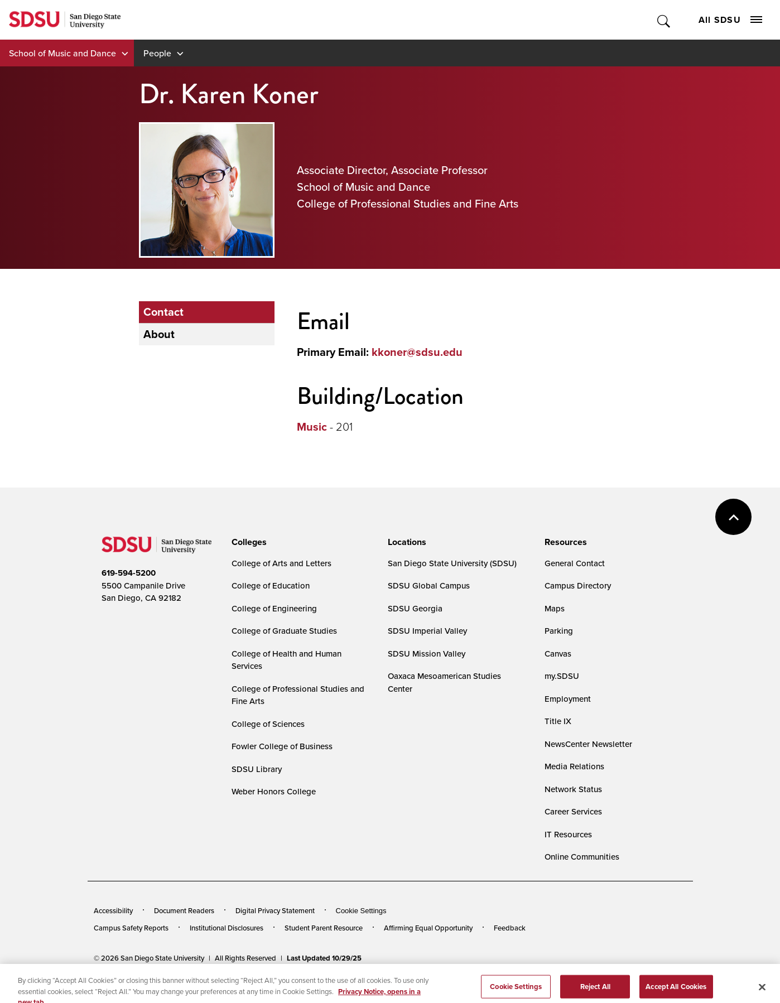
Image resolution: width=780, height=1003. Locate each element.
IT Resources (568, 834)
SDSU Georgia (415, 608)
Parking (559, 630)
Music (312, 426)
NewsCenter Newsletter (588, 744)
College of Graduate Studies (284, 630)
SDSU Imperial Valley (427, 630)
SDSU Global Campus (429, 585)
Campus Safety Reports (131, 928)
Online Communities (582, 856)
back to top (733, 517)
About (159, 334)
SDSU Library (257, 769)
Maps (555, 608)
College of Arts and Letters (281, 563)
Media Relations (574, 766)
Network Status (573, 789)
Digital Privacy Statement (275, 910)
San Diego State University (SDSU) (452, 563)
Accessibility (113, 910)
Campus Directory (578, 585)
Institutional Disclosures (226, 928)
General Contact (575, 563)
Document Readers (184, 910)
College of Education (271, 585)
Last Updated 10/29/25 (324, 958)
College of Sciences (268, 724)
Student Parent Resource (324, 928)
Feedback (510, 928)
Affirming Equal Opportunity (428, 928)
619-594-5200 (129, 573)
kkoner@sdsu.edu (417, 352)
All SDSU (730, 19)
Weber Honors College (274, 791)
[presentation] (247, 542)
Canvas (558, 653)
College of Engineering (274, 608)
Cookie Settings (361, 910)
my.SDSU (562, 676)
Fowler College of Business (282, 746)
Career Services (573, 811)
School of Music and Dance (62, 53)
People (157, 53)
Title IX (558, 721)
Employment (568, 699)
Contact (163, 311)
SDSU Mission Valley (426, 653)
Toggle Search (664, 20)
